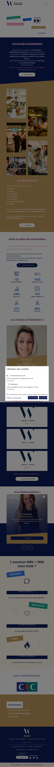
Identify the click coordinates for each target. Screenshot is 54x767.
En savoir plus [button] (10, 380)
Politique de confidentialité (14, 398)
